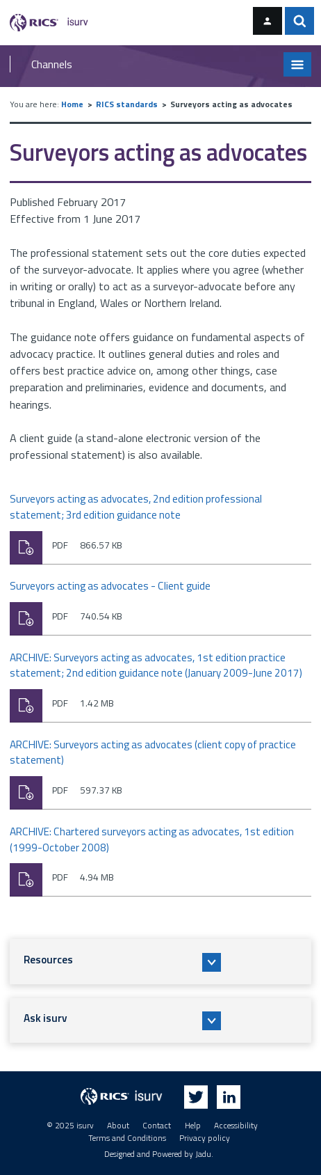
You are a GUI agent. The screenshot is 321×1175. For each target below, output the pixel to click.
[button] (161, 961)
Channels (51, 64)
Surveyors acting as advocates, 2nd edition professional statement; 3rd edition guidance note (136, 507)
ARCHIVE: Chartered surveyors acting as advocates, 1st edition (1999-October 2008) (152, 839)
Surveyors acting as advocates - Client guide (110, 586)
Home (72, 104)
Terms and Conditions (127, 1138)
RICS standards (127, 104)
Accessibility (236, 1125)
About (118, 1125)
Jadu (203, 1154)
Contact (156, 1125)
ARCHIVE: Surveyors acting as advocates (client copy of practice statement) (153, 752)
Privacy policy (204, 1138)
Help (193, 1125)
